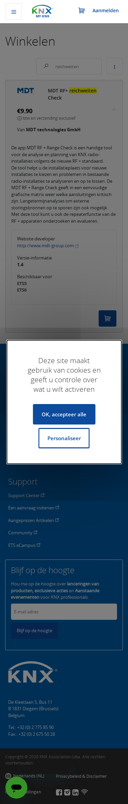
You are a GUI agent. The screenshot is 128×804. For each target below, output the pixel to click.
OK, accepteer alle (64, 414)
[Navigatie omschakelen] (13, 11)
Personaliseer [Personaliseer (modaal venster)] (64, 438)
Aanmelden (106, 10)
